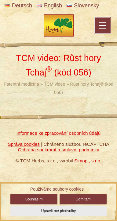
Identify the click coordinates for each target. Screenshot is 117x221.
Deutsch (18, 5)
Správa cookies (24, 144)
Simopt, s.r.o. (87, 160)
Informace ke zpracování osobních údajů (58, 133)
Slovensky (83, 5)
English (49, 5)
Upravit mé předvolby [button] (58, 211)
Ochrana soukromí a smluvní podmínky (58, 149)
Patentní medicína (21, 84)
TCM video (54, 84)
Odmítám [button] (82, 199)
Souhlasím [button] (34, 199)
